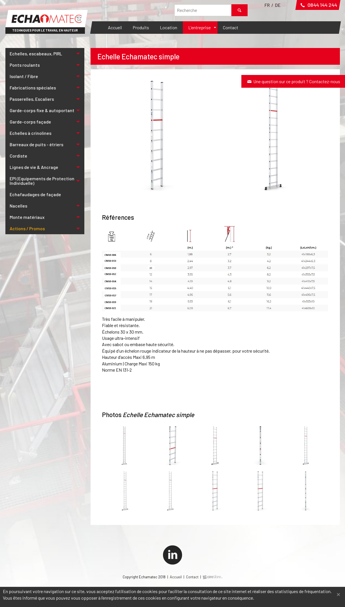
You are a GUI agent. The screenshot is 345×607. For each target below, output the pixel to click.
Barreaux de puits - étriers (36, 144)
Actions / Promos (27, 228)
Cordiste (18, 155)
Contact (230, 27)
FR (267, 5)
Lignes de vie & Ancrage (34, 167)
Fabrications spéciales (33, 87)
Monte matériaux (27, 217)
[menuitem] (115, 27)
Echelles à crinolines (30, 133)
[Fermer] (338, 593)
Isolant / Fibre (24, 76)
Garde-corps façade (30, 121)
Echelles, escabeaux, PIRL (36, 53)
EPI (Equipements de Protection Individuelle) (42, 181)
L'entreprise (199, 27)
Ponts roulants (25, 65)
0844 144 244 (318, 5)
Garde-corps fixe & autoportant (42, 110)
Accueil (115, 27)
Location (168, 27)
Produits (141, 27)
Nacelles (18, 205)
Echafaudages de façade (35, 194)
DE (278, 5)
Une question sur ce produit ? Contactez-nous (293, 81)
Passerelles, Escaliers (32, 99)
